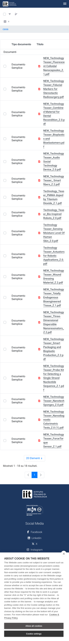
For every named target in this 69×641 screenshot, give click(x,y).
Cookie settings (33, 634)
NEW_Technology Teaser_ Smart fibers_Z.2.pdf (53, 180)
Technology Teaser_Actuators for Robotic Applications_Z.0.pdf (53, 255)
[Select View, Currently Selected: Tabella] (7, 21)
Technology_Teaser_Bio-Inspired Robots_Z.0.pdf (53, 214)
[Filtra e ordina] (10, 14)
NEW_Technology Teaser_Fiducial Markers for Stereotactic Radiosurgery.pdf (53, 89)
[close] (63, 553)
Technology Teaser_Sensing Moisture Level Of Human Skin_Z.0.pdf (54, 232)
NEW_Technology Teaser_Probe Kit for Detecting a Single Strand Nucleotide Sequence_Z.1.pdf (53, 378)
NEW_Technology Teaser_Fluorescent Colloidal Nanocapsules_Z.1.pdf (54, 66)
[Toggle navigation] (65, 4)
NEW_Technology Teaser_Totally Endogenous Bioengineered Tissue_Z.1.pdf (53, 297)
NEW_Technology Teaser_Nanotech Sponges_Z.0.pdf (53, 400)
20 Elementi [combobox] (35, 458)
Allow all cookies (33, 626)
